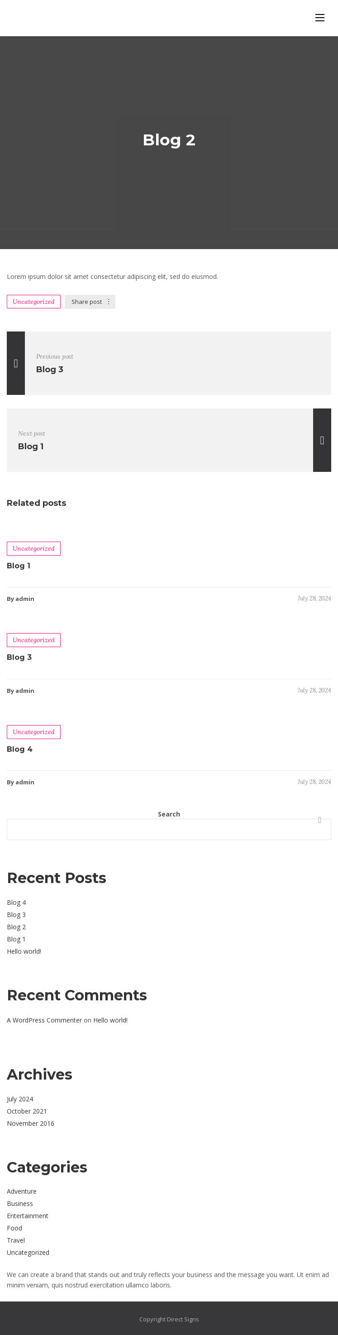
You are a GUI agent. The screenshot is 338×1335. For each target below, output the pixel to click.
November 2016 (30, 1123)
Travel (16, 1240)
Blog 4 (20, 749)
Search (169, 814)
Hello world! (24, 951)
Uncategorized (34, 302)
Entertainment (27, 1215)
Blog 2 (16, 926)
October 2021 (27, 1111)
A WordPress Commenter (44, 1020)
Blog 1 (18, 566)
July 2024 (20, 1099)
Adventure (22, 1191)
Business (20, 1203)
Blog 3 (19, 657)
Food (14, 1228)
